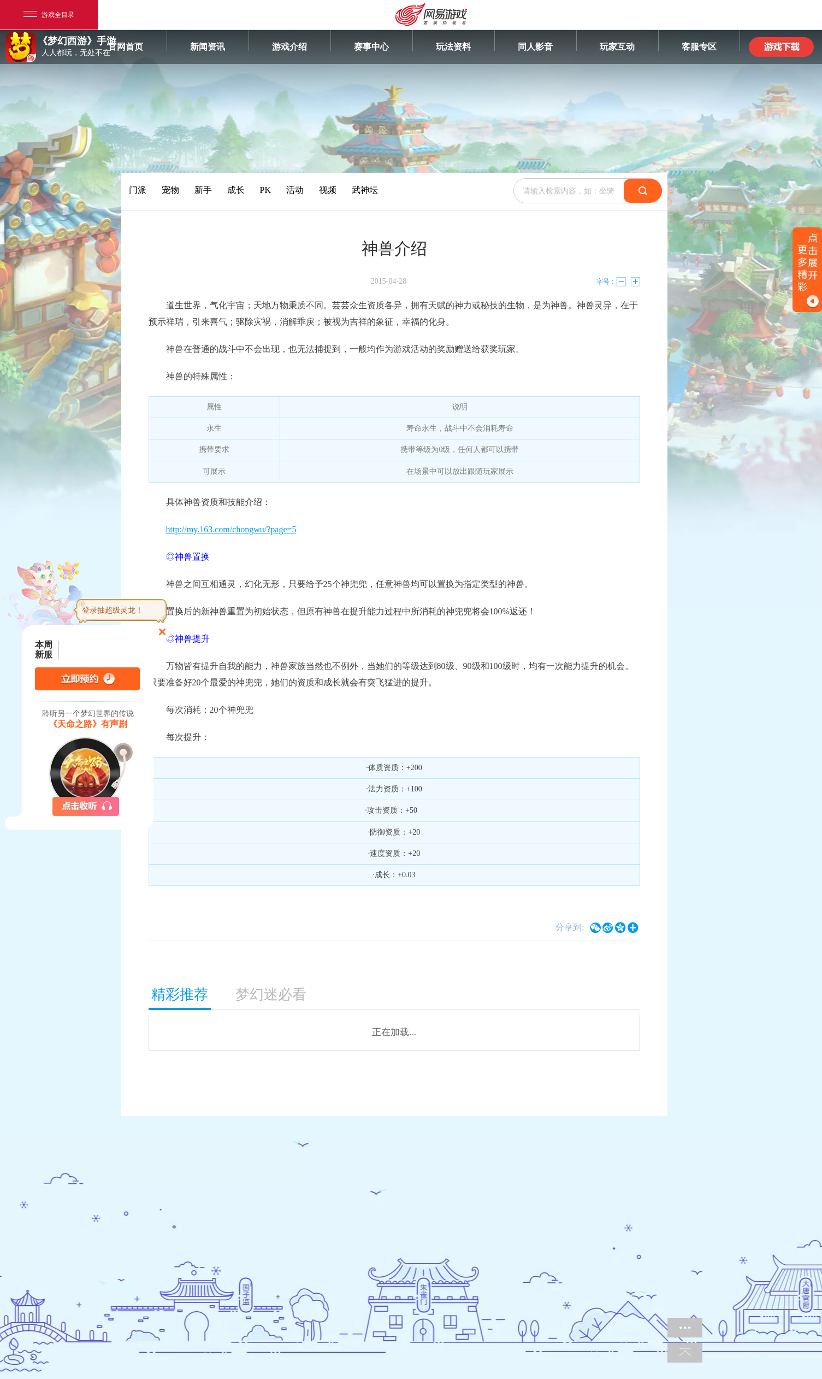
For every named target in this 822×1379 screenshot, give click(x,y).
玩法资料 (453, 46)
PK (265, 190)
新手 (203, 190)
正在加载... (394, 1032)
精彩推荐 (179, 994)
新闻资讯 (207, 46)
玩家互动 (617, 46)
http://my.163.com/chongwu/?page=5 (231, 529)
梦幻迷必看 (270, 994)
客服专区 (699, 46)
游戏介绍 (289, 46)
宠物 (170, 190)
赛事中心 (371, 46)
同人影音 (535, 46)
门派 (137, 190)
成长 (236, 190)
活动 (295, 190)
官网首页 (125, 46)
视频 (327, 190)
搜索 (643, 191)
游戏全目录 (48, 15)
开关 (807, 269)
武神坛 (365, 190)
